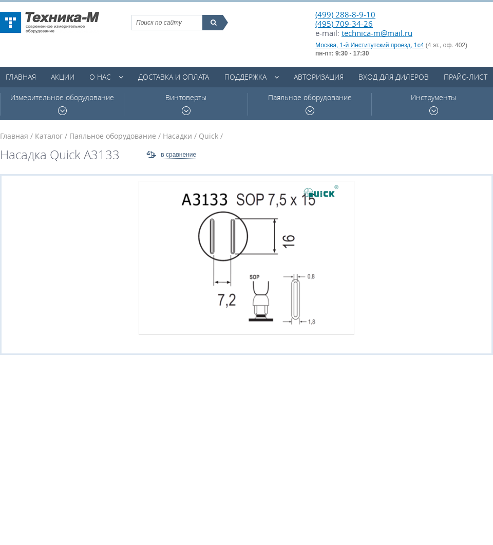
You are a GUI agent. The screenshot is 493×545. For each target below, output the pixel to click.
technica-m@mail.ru (377, 33)
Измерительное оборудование (62, 104)
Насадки (177, 136)
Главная (21, 77)
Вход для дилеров (393, 77)
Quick (208, 136)
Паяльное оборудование (310, 104)
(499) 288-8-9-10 (345, 14)
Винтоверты (185, 104)
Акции (62, 77)
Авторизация (319, 77)
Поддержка (245, 77)
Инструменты (433, 104)
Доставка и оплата (173, 77)
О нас (100, 77)
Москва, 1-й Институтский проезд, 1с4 (369, 45)
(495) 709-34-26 (344, 23)
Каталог (49, 136)
